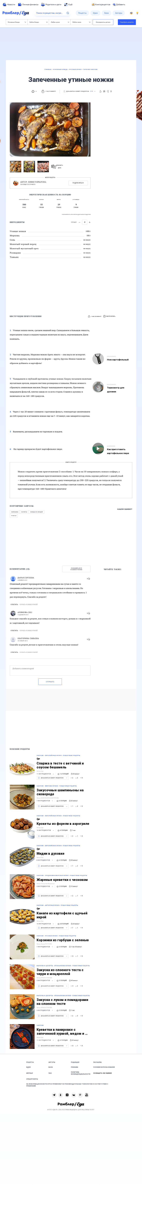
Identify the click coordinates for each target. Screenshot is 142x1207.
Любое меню (81, 22)
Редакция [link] (75, 1062)
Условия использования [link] (104, 1067)
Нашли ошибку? (124, 509)
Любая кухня (60, 22)
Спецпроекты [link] (32, 1079)
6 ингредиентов (45, 886)
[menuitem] (9, 5)
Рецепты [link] (30, 1062)
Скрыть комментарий (29, 604)
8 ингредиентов (45, 860)
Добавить (119, 4)
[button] (109, 316)
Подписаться (78, 183)
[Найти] (67, 13)
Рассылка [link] (97, 1062)
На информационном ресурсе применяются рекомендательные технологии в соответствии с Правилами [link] (67, 1085)
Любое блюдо (38, 22)
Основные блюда (17, 22)
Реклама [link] (74, 1067)
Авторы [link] (52, 1062)
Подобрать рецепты (127, 22)
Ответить (14, 604)
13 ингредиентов (46, 924)
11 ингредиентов (46, 774)
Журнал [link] (29, 1073)
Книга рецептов (101, 4)
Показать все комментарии (76, 569)
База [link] (51, 1067)
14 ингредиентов (46, 830)
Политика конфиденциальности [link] (80, 1073)
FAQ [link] (50, 1073)
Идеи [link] (28, 1067)
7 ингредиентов (45, 800)
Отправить (50, 681)
